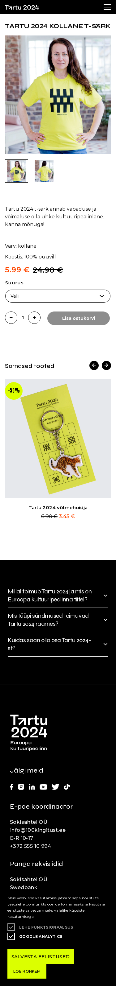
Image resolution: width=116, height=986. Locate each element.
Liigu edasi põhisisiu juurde (7, 1)
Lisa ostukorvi (78, 318)
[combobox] (58, 296)
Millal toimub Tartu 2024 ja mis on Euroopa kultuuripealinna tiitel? (50, 595)
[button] (94, 365)
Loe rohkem (27, 971)
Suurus (14, 283)
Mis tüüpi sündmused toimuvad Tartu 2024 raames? (48, 620)
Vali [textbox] (15, 296)
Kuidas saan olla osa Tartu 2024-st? (49, 644)
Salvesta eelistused (40, 956)
